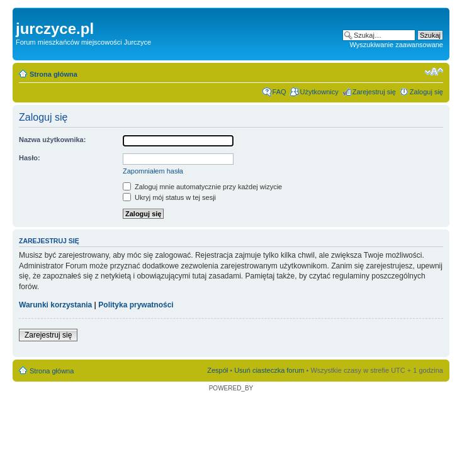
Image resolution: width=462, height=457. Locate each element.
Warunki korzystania (55, 304)
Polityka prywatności (135, 304)
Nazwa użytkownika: (52, 139)
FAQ (279, 92)
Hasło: (29, 158)
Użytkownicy (319, 92)
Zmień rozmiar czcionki (434, 71)
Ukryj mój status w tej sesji (169, 197)
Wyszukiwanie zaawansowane (396, 44)
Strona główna (53, 74)
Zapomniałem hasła (153, 171)
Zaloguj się (426, 92)
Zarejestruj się (374, 92)
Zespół (217, 370)
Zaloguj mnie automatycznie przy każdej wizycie (202, 186)
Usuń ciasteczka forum (269, 370)
